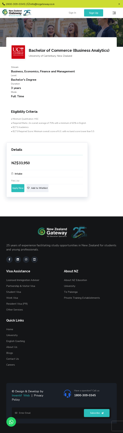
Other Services (14, 309)
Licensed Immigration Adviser (22, 280)
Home (9, 329)
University (69, 286)
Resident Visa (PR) (17, 304)
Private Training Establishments (82, 298)
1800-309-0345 (13, 4)
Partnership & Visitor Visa (20, 286)
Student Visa (13, 292)
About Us (11, 347)
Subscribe (96, 413)
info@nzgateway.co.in (40, 4)
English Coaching (15, 341)
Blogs (9, 353)
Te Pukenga (71, 292)
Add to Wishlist (37, 188)
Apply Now (18, 188)
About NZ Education (75, 280)
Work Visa (12, 298)
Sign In (72, 13)
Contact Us (12, 359)
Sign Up (93, 13)
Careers (10, 365)
